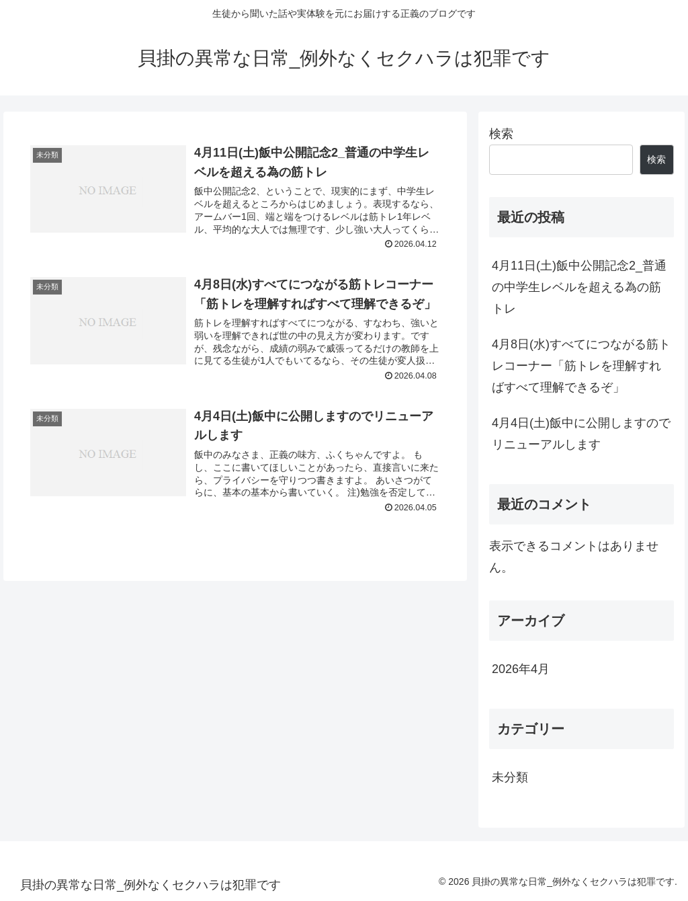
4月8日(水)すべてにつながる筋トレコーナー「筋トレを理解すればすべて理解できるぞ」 (581, 366)
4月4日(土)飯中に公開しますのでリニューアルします (581, 433)
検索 (501, 134)
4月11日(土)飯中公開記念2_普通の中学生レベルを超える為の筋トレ (579, 287)
